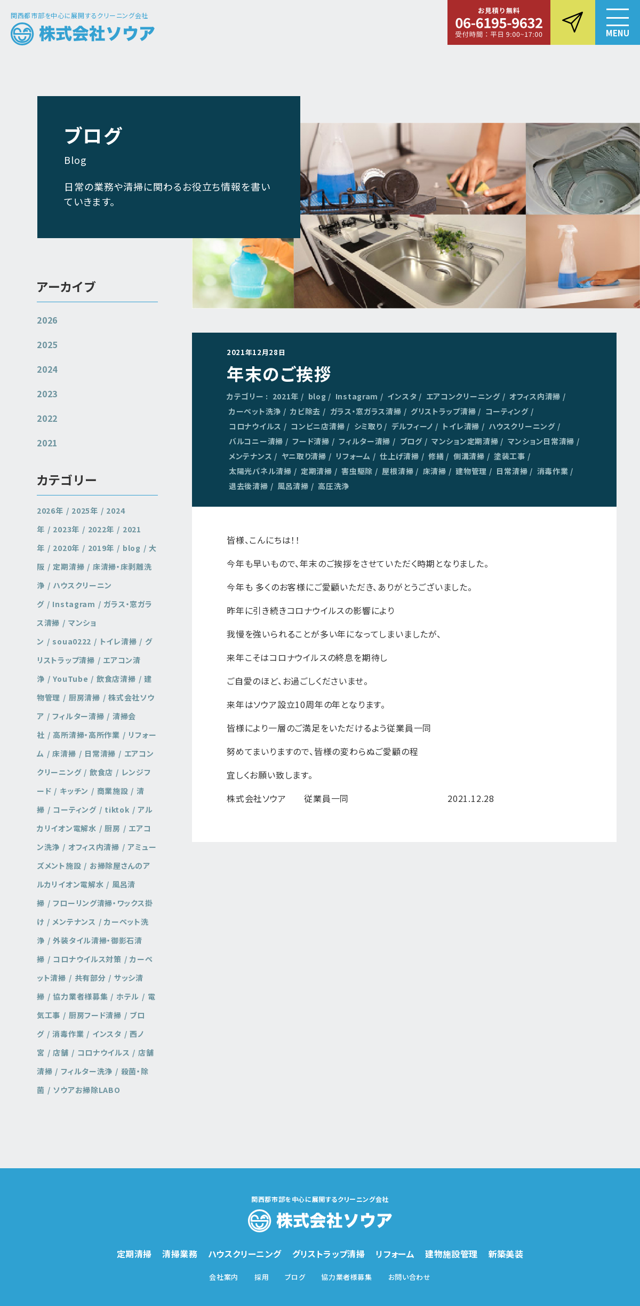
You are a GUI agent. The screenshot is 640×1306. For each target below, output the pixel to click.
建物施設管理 (451, 1253)
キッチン (74, 790)
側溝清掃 (469, 456)
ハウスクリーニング (522, 426)
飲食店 (101, 772)
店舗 (60, 1052)
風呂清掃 (293, 486)
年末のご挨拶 (279, 373)
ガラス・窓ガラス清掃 (366, 411)
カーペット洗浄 (255, 411)
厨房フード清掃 (95, 1015)
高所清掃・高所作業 (86, 734)
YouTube (70, 678)
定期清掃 (316, 471)
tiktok (117, 809)
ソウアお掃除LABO (86, 1089)
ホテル (127, 996)
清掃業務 (179, 1253)
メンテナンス (250, 456)
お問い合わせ (409, 1277)
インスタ (402, 396)
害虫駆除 (357, 471)
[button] (617, 22)
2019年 (101, 547)
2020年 (66, 547)
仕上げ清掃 (399, 456)
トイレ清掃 (460, 426)
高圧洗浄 (333, 486)
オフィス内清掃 (535, 396)
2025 (47, 344)
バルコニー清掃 (256, 441)
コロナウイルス (255, 426)
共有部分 (90, 977)
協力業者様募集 (80, 996)
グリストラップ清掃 (443, 411)
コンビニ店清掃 (318, 426)
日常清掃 (511, 471)
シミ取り (368, 426)
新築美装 (506, 1253)
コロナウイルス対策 (87, 959)
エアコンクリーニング (463, 396)
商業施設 (113, 790)
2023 (47, 393)
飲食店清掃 (116, 678)
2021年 (286, 396)
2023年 (66, 529)
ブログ (411, 441)
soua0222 (71, 641)
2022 (47, 418)
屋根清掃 (397, 471)
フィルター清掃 (364, 441)
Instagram (356, 396)
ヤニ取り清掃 (304, 456)
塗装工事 (509, 456)
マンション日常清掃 (541, 441)
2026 (47, 319)
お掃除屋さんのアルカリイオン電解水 (93, 875)
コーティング (507, 411)
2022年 (101, 529)
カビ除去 (305, 411)
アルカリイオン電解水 (95, 818)
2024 (47, 369)
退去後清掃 (248, 486)
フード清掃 (311, 441)
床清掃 (434, 471)
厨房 (112, 828)
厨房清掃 (84, 697)
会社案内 (223, 1277)
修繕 (436, 456)
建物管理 (471, 471)
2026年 (50, 510)
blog (317, 396)
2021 (47, 442)
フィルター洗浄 (87, 1071)
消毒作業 (553, 471)
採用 (261, 1277)
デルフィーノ (412, 426)
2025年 (84, 510)
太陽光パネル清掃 (260, 471)
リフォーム (353, 456)
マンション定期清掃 (464, 441)
